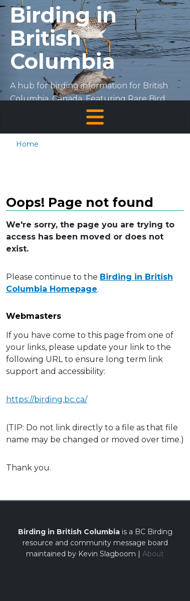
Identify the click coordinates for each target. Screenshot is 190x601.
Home (27, 144)
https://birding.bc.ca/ (46, 399)
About (153, 553)
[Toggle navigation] (95, 117)
